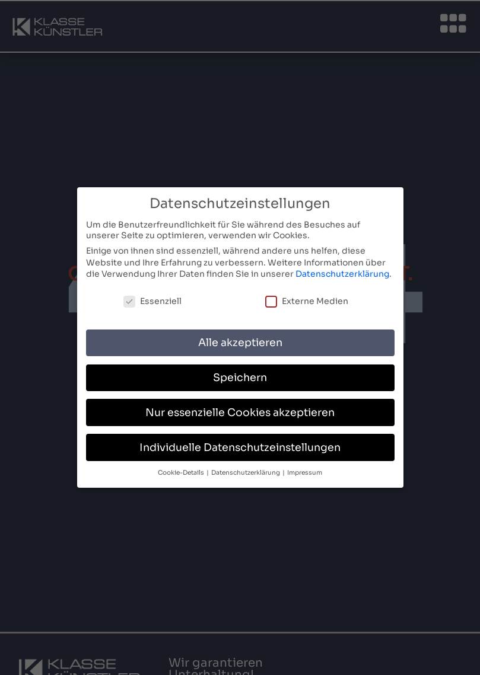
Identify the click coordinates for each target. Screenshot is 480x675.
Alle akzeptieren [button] (240, 340)
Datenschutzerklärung (342, 271)
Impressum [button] (304, 470)
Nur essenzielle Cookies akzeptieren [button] (240, 410)
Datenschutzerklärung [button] (246, 470)
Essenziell (152, 298)
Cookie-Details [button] (181, 470)
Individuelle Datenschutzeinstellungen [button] (240, 445)
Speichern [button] (240, 375)
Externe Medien (306, 298)
